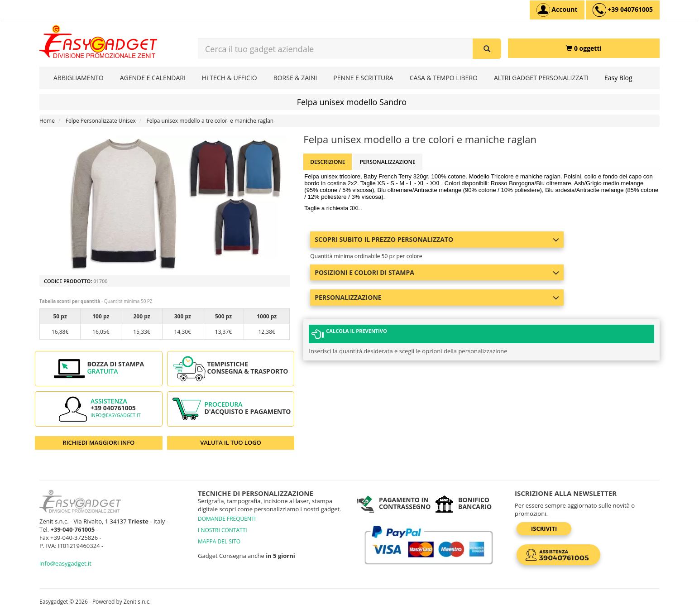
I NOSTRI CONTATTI (222, 530)
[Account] (557, 9)
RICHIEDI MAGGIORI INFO (98, 442)
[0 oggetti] (584, 48)
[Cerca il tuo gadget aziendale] (487, 48)
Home (47, 121)
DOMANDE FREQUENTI (227, 519)
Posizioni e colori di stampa (437, 272)
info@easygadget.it (116, 415)
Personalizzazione (387, 162)
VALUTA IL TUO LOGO (230, 442)
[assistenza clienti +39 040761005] (623, 9)
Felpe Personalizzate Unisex (101, 121)
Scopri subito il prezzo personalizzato (437, 239)
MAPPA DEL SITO (219, 541)
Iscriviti (544, 528)
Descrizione (327, 162)
